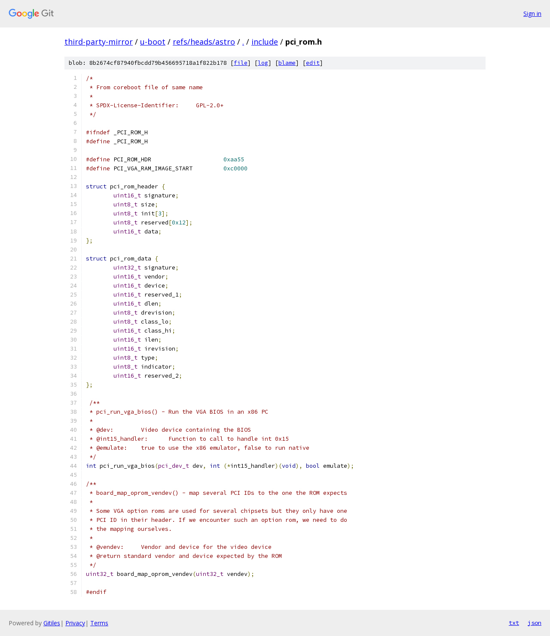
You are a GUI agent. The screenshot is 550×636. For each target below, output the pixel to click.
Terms (99, 623)
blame (287, 63)
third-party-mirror (98, 41)
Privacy (75, 623)
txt (514, 623)
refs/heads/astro (204, 41)
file (241, 63)
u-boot (152, 41)
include (264, 41)
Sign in (532, 13)
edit (313, 63)
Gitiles (51, 623)
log (263, 63)
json (534, 623)
